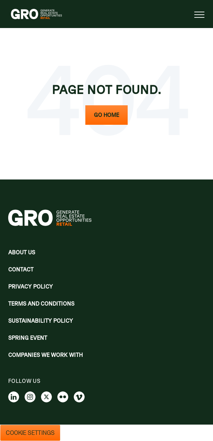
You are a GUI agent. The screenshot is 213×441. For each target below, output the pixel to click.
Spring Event (27, 338)
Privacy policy (30, 286)
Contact (20, 269)
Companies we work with (45, 355)
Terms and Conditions (41, 303)
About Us (21, 252)
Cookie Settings (30, 432)
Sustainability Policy (40, 321)
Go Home (106, 115)
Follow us (24, 381)
